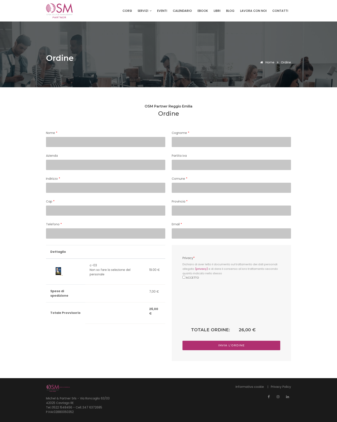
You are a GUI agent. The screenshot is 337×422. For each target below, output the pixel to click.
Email (177, 224)
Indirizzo (53, 178)
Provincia (180, 201)
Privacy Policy (281, 387)
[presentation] (231, 309)
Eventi (162, 11)
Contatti (280, 11)
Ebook (203, 11)
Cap (50, 201)
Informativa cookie (250, 387)
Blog (230, 11)
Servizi (145, 11)
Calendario (182, 11)
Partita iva (179, 155)
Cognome (180, 133)
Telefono (54, 224)
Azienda (52, 155)
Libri (217, 11)
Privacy (188, 258)
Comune (179, 178)
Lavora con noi (253, 11)
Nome (51, 133)
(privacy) (201, 269)
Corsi (127, 11)
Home (266, 62)
